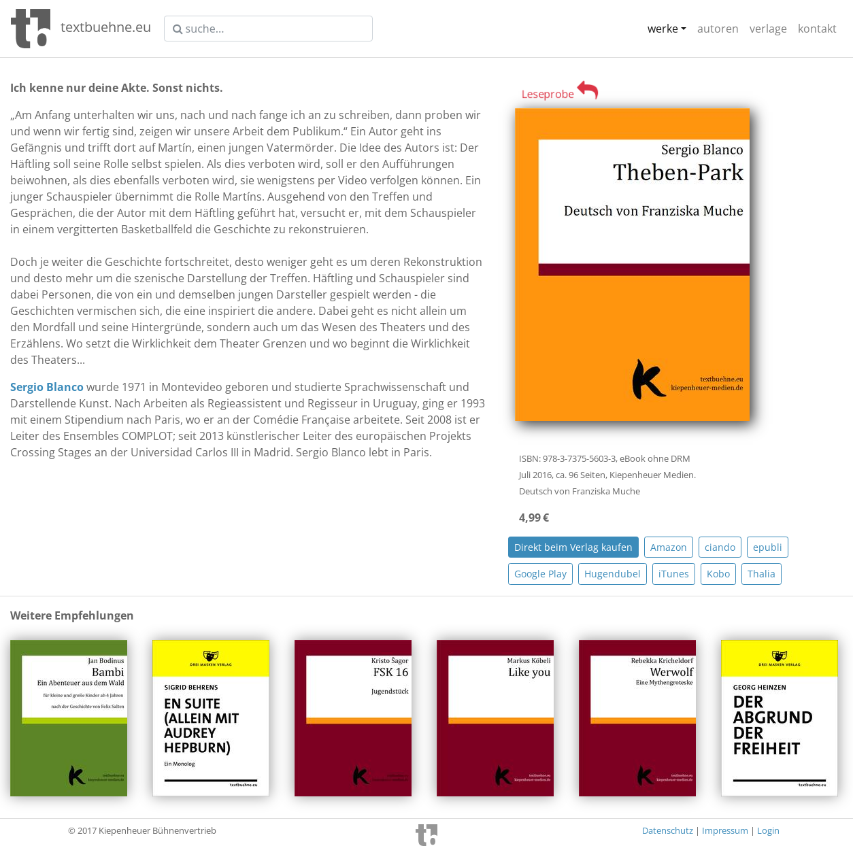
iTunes (673, 573)
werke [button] (663, 28)
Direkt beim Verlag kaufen (573, 547)
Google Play (540, 573)
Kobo (718, 573)
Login (768, 830)
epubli (767, 547)
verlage (768, 28)
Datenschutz (667, 830)
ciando (720, 547)
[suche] (268, 28)
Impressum (725, 830)
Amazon (668, 547)
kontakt (817, 28)
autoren (718, 28)
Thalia (761, 573)
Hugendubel (612, 573)
